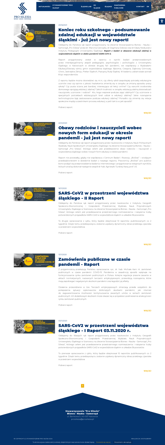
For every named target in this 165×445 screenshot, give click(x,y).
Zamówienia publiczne (119, 6)
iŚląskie (108, 6)
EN (148, 6)
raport (69, 107)
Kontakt (140, 6)
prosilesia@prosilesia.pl (82, 419)
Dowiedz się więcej (103, 442)
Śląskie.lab (86, 6)
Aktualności (44, 6)
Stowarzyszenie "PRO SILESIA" (62, 6)
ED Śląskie (97, 6)
